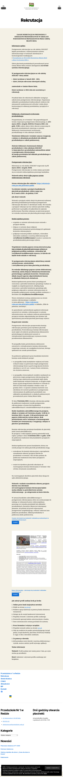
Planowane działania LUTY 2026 (10, 751)
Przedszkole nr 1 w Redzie (10, 679)
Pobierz (15, 528)
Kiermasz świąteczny (7, 754)
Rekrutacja (5, 681)
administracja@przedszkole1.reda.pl (13, 730)
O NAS (3, 687)
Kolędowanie (4, 763)
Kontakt (3, 694)
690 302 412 (6, 727)
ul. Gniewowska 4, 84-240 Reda (12, 723)
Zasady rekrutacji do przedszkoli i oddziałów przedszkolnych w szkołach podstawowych (30, 524)
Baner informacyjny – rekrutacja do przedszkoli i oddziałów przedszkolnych (29, 596)
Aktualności (5, 689)
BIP (2, 692)
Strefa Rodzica (6, 684)
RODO (45, 773)
